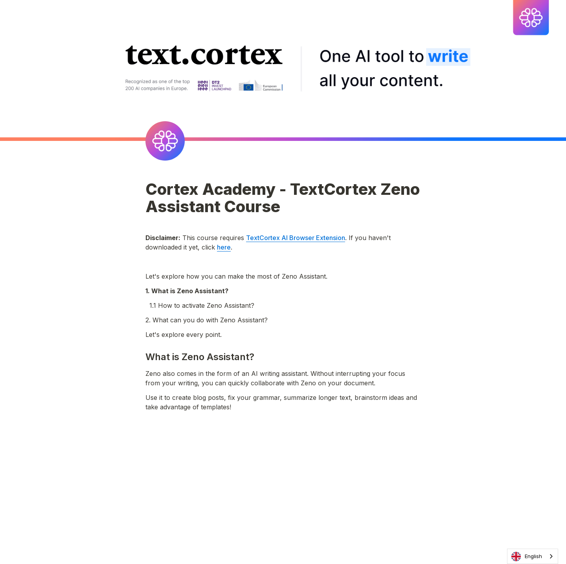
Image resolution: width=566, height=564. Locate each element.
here (224, 247)
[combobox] (532, 556)
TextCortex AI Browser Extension (295, 238)
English (526, 556)
